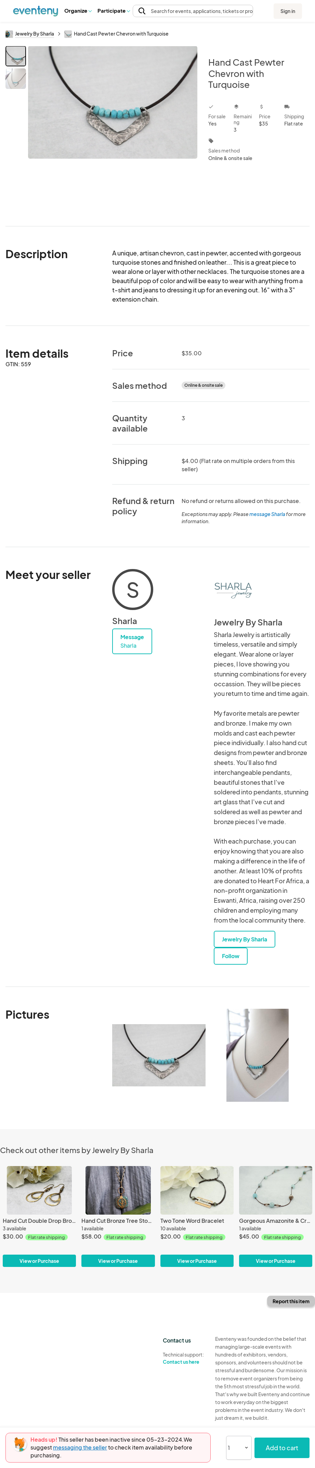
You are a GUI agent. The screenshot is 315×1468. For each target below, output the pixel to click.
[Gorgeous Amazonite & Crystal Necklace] (275, 1216)
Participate (113, 10)
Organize (77, 10)
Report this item (291, 1301)
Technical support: (184, 1358)
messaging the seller (80, 1447)
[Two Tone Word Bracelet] (197, 1216)
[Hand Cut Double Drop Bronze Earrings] (39, 1216)
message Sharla (267, 514)
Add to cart (282, 1448)
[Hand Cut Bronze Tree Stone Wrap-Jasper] (118, 1216)
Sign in (287, 11)
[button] (77, 10)
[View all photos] (112, 130)
